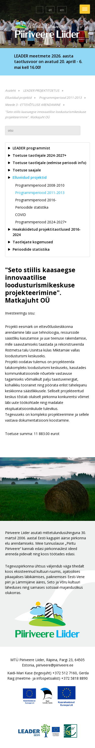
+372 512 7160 (64, 673)
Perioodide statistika (31, 207)
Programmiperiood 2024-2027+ (41, 222)
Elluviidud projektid (18, 97)
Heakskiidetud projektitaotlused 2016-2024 (47, 232)
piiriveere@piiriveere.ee (54, 665)
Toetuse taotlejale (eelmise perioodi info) (49, 162)
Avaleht (10, 90)
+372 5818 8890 (74, 678)
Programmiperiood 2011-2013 (60, 97)
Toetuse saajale (27, 170)
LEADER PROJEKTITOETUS (41, 90)
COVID (20, 214)
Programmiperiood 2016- (35, 200)
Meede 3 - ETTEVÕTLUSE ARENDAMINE (32, 105)
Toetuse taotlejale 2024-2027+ (40, 155)
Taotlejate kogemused (33, 242)
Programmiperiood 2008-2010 (40, 185)
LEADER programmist (31, 148)
